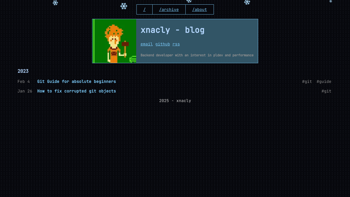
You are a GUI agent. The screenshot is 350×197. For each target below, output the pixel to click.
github (162, 44)
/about (199, 9)
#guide (324, 81)
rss (176, 44)
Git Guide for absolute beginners (76, 81)
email (147, 44)
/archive (169, 9)
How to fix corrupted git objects (76, 91)
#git (307, 81)
